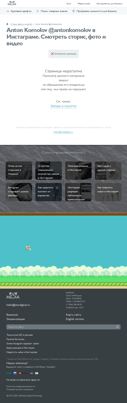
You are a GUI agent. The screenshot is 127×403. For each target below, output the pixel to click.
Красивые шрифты (18, 11)
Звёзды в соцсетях (63, 106)
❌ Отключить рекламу (63, 53)
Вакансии (12, 314)
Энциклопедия (15, 319)
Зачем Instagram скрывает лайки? (22, 343)
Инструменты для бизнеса (109, 3)
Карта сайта (73, 314)
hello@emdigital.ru (63, 132)
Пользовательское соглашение (19, 389)
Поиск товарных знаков (51, 11)
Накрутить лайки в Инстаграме (21, 352)
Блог (69, 3)
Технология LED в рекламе (19, 335)
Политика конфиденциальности (20, 386)
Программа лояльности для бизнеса (94, 11)
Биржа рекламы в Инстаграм (20, 347)
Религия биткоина (15, 339)
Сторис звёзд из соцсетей (21, 24)
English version (75, 319)
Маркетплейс (84, 3)
